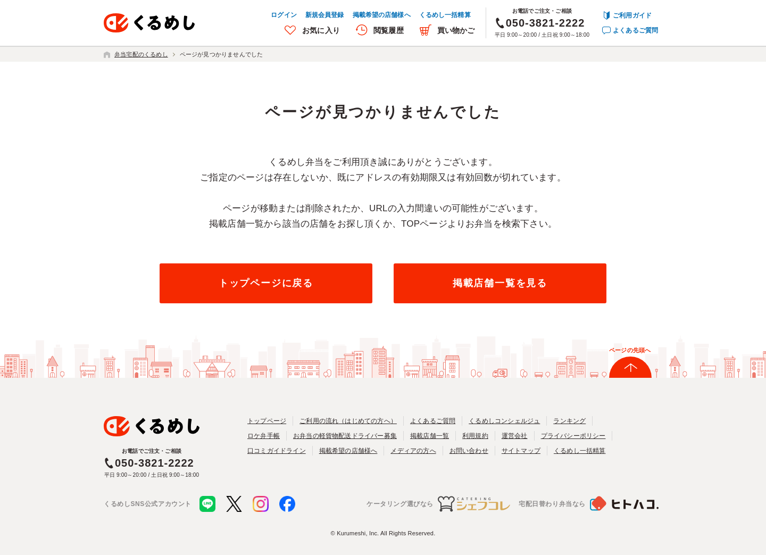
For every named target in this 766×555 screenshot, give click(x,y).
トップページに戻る (266, 283)
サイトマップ (521, 450)
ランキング (569, 421)
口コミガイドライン (276, 450)
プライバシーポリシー (573, 436)
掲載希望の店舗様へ (382, 15)
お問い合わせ (468, 450)
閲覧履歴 (388, 30)
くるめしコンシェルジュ (504, 421)
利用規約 (475, 436)
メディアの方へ (413, 450)
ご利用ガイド (632, 15)
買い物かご (456, 30)
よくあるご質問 (635, 30)
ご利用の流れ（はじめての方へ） (348, 421)
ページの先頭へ (630, 350)
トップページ (266, 421)
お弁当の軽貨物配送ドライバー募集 (345, 436)
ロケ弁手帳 (263, 436)
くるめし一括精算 (445, 15)
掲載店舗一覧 (429, 436)
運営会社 (515, 436)
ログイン (283, 15)
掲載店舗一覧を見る (500, 283)
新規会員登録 (324, 15)
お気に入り (321, 30)
